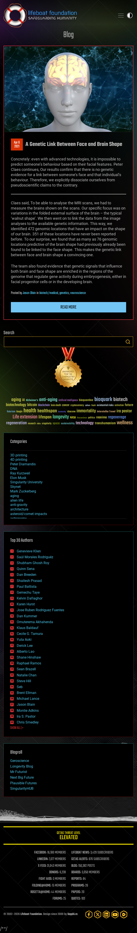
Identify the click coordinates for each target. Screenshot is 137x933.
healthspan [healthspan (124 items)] (47, 411)
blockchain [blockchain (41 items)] (44, 405)
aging (14, 496)
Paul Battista (27, 587)
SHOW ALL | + (16, 728)
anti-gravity (18, 505)
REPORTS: (76, 879)
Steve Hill (24, 681)
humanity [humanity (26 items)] (62, 412)
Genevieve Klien (29, 551)
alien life (16, 500)
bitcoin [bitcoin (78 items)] (32, 405)
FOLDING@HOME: (41, 885)
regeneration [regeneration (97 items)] (16, 423)
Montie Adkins (28, 710)
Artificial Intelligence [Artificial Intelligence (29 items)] (68, 400)
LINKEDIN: (42, 859)
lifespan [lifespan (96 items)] (45, 417)
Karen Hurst (26, 604)
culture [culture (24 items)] (87, 405)
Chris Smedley (28, 722)
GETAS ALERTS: (79, 859)
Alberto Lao (25, 651)
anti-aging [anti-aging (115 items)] (48, 400)
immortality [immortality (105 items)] (86, 411)
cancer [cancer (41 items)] (65, 405)
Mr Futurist (18, 772)
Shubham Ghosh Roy (33, 563)
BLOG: (74, 866)
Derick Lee (25, 646)
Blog (68, 35)
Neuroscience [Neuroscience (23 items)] (82, 418)
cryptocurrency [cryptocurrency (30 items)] (77, 405)
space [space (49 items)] (56, 423)
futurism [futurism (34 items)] (11, 411)
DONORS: (54, 872)
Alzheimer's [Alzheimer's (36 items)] (32, 400)
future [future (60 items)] (129, 405)
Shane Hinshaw (29, 657)
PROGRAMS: (78, 885)
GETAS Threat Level (68, 836)
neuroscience (78, 293)
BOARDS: (76, 872)
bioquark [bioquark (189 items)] (103, 399)
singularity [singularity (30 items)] (47, 423)
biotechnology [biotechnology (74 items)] (16, 405)
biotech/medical (48, 293)
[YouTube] (115, 914)
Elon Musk (18, 478)
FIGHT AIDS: (45, 879)
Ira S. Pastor (26, 716)
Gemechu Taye (28, 592)
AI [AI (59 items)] (23, 400)
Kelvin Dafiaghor (29, 598)
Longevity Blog (21, 766)
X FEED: (42, 866)
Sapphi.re (72, 914)
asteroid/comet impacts (28, 514)
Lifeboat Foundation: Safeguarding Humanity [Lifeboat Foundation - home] (57, 15)
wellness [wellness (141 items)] (125, 423)
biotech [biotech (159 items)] (120, 400)
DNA (13, 469)
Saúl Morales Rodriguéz (35, 557)
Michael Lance (28, 699)
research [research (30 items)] (32, 423)
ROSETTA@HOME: (40, 892)
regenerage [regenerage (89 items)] (117, 417)
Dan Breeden (26, 575)
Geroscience (19, 761)
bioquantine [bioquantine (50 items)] (86, 400)
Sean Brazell (26, 669)
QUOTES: (76, 899)
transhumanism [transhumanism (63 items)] (105, 423)
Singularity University (26, 482)
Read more (68, 307)
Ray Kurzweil (20, 473)
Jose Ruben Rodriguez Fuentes (40, 610)
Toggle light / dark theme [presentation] (130, 15)
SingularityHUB (21, 788)
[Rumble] (123, 914)
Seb (20, 687)
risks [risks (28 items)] (39, 423)
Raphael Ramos (29, 663)
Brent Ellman (26, 693)
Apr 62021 (17, 145)
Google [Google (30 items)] (19, 411)
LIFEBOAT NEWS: (80, 852)
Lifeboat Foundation (31, 914)
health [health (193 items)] (29, 411)
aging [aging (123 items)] (16, 400)
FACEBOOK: (40, 852)
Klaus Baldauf (27, 628)
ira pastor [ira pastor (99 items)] (124, 411)
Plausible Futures (23, 783)
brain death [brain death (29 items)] (56, 405)
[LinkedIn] (106, 914)
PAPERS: (76, 892)
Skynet (15, 487)
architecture (19, 509)
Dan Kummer (27, 616)
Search (128, 342)
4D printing (18, 459)
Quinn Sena (26, 569)
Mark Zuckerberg (23, 491)
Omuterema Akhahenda (35, 622)
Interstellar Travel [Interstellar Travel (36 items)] (106, 411)
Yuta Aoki (24, 639)
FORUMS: (58, 899)
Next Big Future (22, 777)
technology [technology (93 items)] (85, 423)
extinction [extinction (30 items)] (119, 405)
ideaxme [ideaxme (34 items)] (71, 411)
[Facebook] (88, 914)
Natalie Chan (27, 675)
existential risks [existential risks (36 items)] (105, 405)
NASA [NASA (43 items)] (73, 417)
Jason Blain (29, 293)
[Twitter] (97, 914)
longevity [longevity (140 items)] (61, 417)
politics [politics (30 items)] (91, 417)
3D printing (18, 455)
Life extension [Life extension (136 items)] (25, 417)
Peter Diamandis (23, 464)
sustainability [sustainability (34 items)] (68, 423)
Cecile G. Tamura (30, 634)
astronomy (18, 518)
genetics (64, 293)
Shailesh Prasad (29, 581)
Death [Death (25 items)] (93, 405)
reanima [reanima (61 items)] (101, 417)
